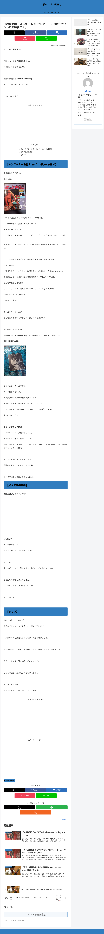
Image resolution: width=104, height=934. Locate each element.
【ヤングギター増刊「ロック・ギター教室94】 (36, 143)
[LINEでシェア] (57, 32)
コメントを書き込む (35, 907)
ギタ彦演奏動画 (9, 776)
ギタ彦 (88, 91)
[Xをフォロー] (31, 803)
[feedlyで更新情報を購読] (36, 803)
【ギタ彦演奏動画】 (26, 147)
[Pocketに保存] (46, 32)
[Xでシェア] (14, 32)
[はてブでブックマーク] (35, 32)
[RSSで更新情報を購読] (40, 803)
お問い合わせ (52, 928)
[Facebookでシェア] (25, 32)
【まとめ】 (23, 150)
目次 (32, 139)
